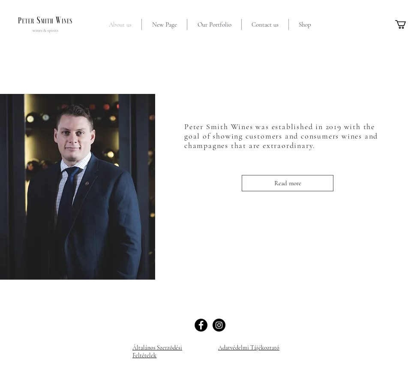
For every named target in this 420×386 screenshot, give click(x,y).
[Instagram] (219, 325)
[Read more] (287, 183)
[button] (405, 24)
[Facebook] (201, 325)
